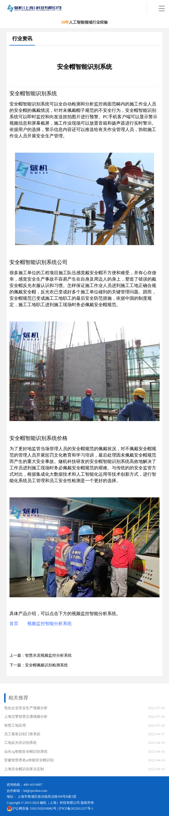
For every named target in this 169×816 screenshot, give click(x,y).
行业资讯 (22, 38)
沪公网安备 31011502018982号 (31, 808)
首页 (13, 623)
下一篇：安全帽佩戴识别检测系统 (38, 665)
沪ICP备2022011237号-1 (76, 808)
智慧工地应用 (15, 725)
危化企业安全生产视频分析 (26, 708)
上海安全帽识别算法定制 (24, 769)
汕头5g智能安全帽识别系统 (26, 751)
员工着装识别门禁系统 (22, 734)
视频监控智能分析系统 (49, 623)
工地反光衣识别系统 (20, 743)
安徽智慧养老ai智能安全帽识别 (29, 760)
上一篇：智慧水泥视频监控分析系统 (40, 655)
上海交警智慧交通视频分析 (26, 716)
